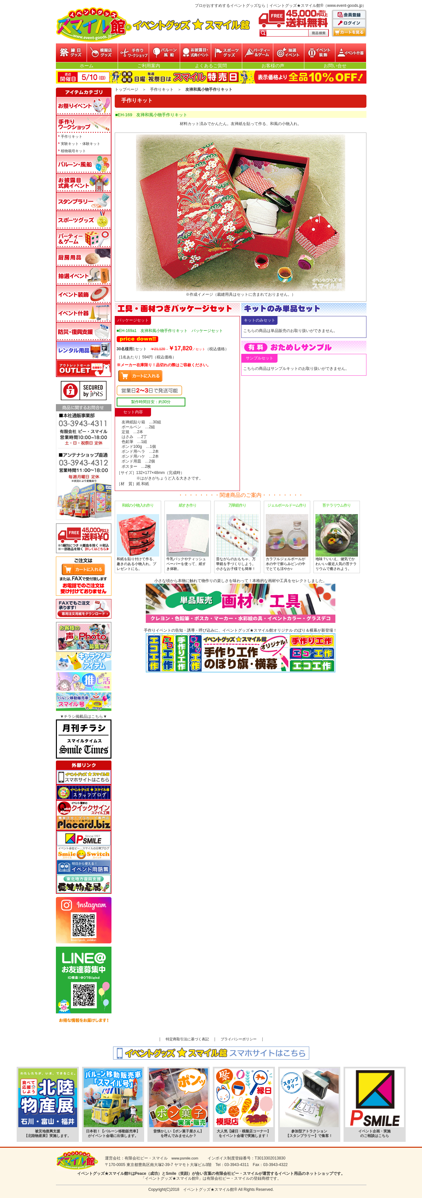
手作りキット (162, 89)
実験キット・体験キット (80, 144)
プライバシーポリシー (239, 1039)
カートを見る (349, 32)
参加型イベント (133, 52)
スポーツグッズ (226, 52)
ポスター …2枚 (136, 466)
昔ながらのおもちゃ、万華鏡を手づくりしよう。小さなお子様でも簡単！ (237, 537)
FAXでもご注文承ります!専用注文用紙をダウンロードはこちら (83, 609)
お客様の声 (273, 65)
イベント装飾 (319, 52)
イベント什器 (350, 52)
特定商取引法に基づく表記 (187, 1039)
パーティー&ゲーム (257, 52)
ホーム (86, 65)
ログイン (349, 23)
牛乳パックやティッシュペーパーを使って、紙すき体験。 (187, 537)
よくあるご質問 (211, 65)
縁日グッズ (71, 52)
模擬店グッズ (102, 52)
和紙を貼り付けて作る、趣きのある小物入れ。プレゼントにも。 (138, 537)
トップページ (126, 89)
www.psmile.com (185, 1158)
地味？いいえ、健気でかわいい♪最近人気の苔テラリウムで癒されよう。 (336, 537)
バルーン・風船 (164, 52)
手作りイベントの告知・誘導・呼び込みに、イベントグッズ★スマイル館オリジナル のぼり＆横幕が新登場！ (240, 650)
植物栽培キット (73, 151)
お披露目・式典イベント (195, 52)
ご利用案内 (148, 65)
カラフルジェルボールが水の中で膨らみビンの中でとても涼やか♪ (287, 537)
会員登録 (349, 15)
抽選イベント (288, 52)
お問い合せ (335, 65)
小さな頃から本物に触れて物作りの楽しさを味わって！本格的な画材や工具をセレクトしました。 (240, 600)
